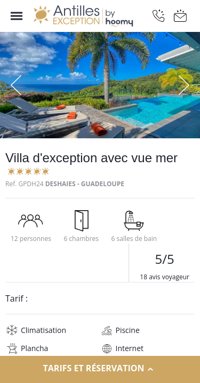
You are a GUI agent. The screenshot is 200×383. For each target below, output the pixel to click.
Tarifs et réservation (100, 368)
